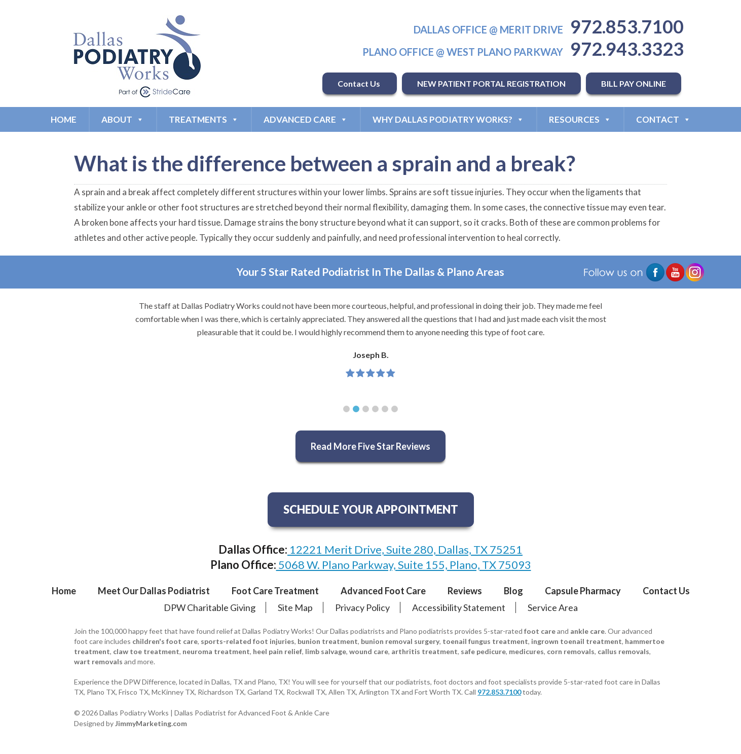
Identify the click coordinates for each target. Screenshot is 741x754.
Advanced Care (306, 119)
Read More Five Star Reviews (370, 446)
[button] (346, 409)
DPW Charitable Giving (209, 607)
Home (64, 119)
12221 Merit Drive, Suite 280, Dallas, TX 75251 (405, 549)
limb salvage (325, 651)
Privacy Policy (362, 607)
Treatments (204, 119)
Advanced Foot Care (383, 590)
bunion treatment (328, 641)
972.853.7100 (627, 26)
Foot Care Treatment (275, 590)
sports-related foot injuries (247, 641)
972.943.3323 (627, 49)
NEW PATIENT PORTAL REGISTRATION (491, 83)
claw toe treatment (146, 651)
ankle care (587, 631)
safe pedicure (483, 651)
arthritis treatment (424, 651)
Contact (663, 119)
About (122, 119)
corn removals (571, 651)
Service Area (553, 607)
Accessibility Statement (458, 607)
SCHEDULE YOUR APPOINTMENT (370, 509)
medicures (526, 651)
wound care (368, 651)
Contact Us (360, 83)
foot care (539, 631)
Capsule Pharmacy (583, 590)
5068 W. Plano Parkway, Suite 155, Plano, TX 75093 (403, 564)
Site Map (295, 607)
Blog (513, 590)
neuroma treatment (216, 651)
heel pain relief (277, 651)
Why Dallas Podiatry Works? (448, 119)
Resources (580, 119)
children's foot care (165, 641)
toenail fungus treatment (485, 641)
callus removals (623, 651)
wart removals (98, 661)
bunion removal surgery (400, 641)
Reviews (465, 590)
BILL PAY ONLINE (633, 83)
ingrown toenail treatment (576, 641)
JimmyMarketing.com (151, 723)
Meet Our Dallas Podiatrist (154, 590)
